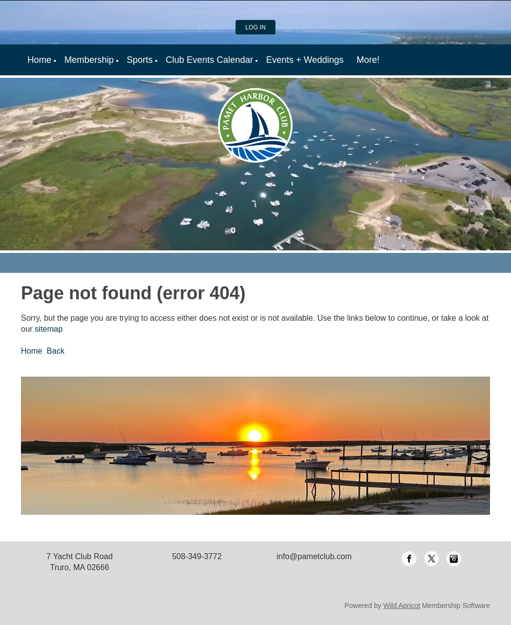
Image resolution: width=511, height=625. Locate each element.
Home (31, 351)
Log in (256, 27)
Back (56, 351)
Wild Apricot (401, 606)
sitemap (49, 329)
